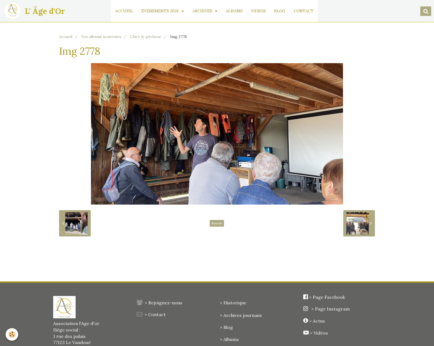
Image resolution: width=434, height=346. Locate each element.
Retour (216, 223)
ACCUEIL (124, 10)
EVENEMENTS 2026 (160, 10)
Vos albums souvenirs (101, 36)
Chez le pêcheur (145, 36)
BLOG (279, 10)
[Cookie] (12, 334)
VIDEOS (258, 10)
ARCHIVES (202, 10)
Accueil (65, 36)
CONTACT (304, 10)
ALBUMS (234, 10)
